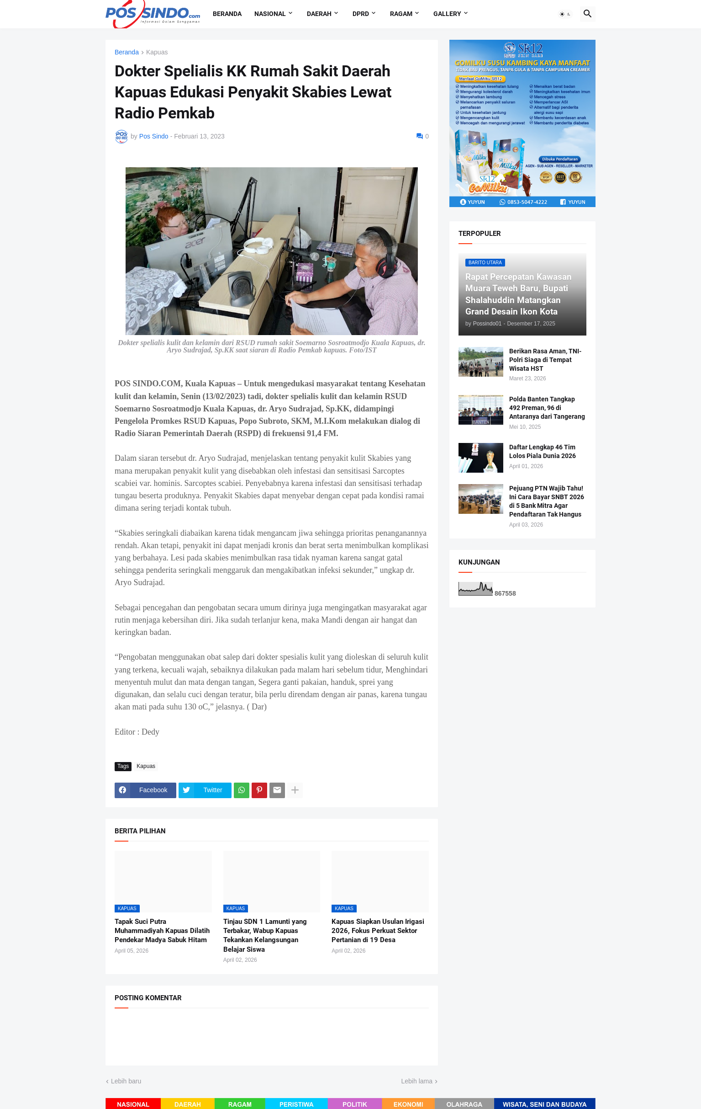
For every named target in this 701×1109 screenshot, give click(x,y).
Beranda (227, 13)
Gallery (447, 13)
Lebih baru (126, 1081)
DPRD (361, 13)
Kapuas (157, 52)
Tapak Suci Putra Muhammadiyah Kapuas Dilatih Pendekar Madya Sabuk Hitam (162, 930)
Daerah (319, 13)
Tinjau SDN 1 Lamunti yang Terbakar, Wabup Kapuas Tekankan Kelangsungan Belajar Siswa (265, 935)
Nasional (270, 13)
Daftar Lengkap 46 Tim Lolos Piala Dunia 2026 (542, 451)
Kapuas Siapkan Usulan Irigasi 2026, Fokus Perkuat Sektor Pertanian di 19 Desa (378, 930)
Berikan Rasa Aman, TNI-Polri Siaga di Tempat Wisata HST (545, 359)
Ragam (401, 13)
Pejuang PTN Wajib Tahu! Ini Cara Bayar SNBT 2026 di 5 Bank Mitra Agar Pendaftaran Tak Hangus (546, 501)
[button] (565, 14)
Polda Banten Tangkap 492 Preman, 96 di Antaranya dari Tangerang (547, 407)
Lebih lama (417, 1081)
